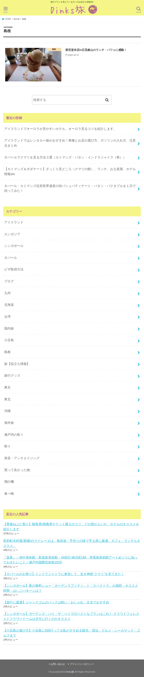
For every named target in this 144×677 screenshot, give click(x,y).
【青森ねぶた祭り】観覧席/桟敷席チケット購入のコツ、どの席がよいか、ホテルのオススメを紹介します (71, 526)
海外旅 (9, 422)
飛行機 (9, 481)
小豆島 (9, 340)
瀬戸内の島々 (13, 434)
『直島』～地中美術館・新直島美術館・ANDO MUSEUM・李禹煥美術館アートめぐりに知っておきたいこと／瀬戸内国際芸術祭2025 (70, 560)
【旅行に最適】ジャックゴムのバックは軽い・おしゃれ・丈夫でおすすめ (56, 602)
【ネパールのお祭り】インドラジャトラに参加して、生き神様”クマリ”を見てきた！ (63, 574)
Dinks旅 (70, 672)
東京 (7, 387)
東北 (7, 399)
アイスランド (13, 222)
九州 (7, 293)
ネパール (10, 257)
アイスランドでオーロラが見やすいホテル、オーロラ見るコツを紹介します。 (60, 128)
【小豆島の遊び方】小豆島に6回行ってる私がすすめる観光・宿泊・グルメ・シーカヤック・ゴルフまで (71, 633)
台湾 (7, 316)
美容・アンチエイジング (22, 458)
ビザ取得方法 (13, 269)
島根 (7, 352)
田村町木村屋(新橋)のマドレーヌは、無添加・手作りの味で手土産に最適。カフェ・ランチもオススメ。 (71, 543)
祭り (7, 446)
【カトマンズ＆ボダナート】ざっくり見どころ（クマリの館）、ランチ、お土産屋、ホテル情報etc (70, 171)
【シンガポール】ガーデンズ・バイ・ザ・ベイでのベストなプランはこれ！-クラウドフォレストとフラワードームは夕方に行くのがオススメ (71, 616)
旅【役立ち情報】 (17, 364)
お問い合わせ (58, 664)
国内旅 (9, 328)
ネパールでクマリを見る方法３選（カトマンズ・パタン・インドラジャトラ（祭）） (65, 157)
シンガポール (13, 246)
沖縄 (7, 411)
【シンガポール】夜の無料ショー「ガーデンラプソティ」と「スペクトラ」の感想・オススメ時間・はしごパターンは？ (70, 588)
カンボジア (12, 234)
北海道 (9, 304)
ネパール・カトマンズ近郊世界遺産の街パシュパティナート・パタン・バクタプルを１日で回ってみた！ (70, 188)
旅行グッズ (12, 375)
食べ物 (9, 493)
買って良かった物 (17, 470)
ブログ (9, 281)
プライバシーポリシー (82, 664)
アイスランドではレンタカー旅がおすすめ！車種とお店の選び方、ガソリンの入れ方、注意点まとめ (70, 143)
